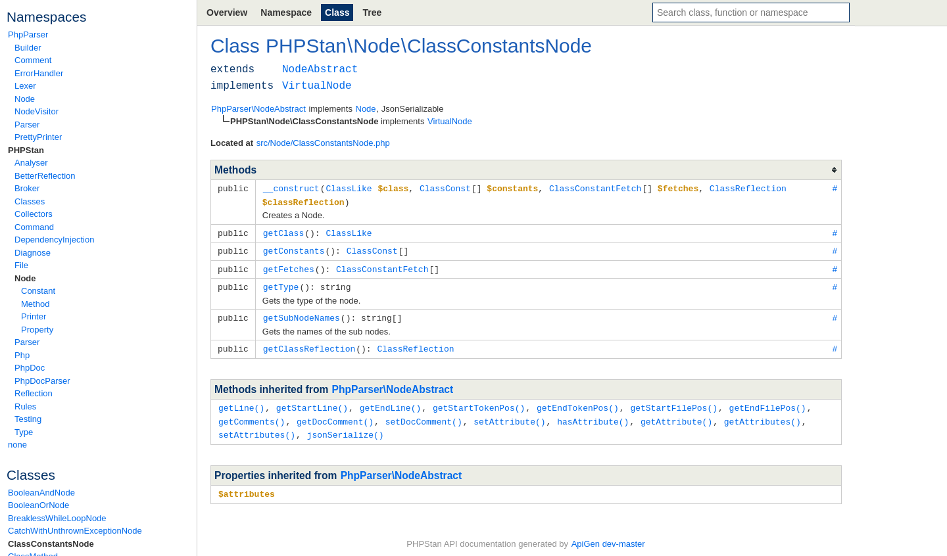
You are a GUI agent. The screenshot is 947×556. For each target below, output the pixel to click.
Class (337, 12)
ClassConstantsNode (51, 544)
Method (35, 304)
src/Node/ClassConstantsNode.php (323, 143)
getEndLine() (391, 402)
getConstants (294, 248)
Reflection (33, 393)
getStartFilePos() (673, 402)
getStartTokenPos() (479, 402)
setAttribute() (509, 415)
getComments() (251, 415)
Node (24, 99)
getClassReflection (309, 344)
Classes (29, 201)
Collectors (33, 214)
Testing (27, 419)
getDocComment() (335, 415)
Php (22, 355)
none (17, 445)
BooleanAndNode (41, 493)
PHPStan (26, 150)
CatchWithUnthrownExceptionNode (75, 531)
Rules (25, 406)
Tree (371, 12)
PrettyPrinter (38, 137)
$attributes (246, 486)
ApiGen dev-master (608, 537)
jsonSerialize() (345, 428)
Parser (26, 124)
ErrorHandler (38, 73)
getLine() (241, 402)
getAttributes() (762, 415)
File (21, 265)
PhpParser (28, 34)
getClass (283, 231)
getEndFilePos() (767, 402)
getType (281, 283)
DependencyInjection (54, 239)
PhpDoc (29, 368)
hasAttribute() (593, 415)
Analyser (31, 163)
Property (37, 330)
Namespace (286, 12)
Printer (33, 316)
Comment (32, 60)
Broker (26, 188)
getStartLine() (312, 402)
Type (23, 432)
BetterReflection (45, 176)
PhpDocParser (42, 381)
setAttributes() (256, 428)
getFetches (288, 266)
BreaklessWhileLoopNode (57, 518)
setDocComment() (423, 415)
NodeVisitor (36, 111)
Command (34, 227)
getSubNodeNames (301, 313)
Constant (38, 291)
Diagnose (32, 253)
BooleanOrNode (38, 505)
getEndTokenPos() (578, 402)
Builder (27, 48)
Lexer (25, 86)
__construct (291, 188)
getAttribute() (676, 415)
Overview (226, 12)
